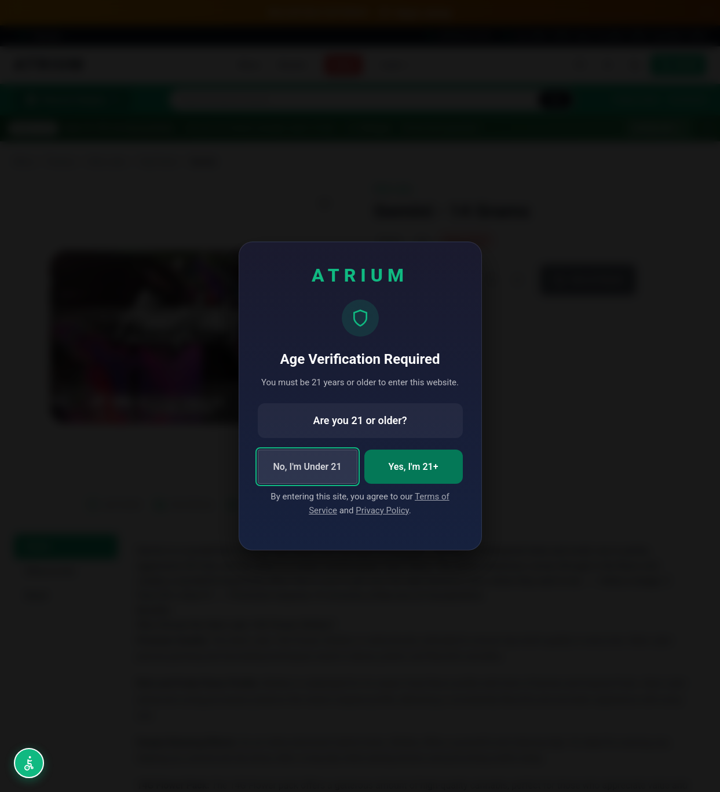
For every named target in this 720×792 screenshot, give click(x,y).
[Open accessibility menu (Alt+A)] (29, 763)
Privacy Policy (382, 510)
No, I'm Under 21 (307, 466)
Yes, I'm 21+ (413, 466)
